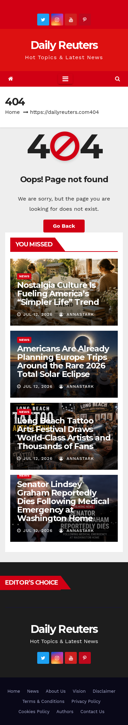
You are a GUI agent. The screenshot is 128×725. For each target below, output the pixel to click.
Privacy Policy (85, 701)
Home (12, 112)
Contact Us (92, 711)
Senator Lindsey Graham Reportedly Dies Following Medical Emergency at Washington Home (63, 501)
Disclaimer (104, 691)
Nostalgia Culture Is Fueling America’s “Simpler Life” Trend (58, 293)
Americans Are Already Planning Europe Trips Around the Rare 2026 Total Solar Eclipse (63, 361)
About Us (56, 691)
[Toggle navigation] (65, 79)
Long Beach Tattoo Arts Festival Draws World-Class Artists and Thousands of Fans (63, 433)
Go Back (64, 226)
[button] (117, 78)
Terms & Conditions (43, 701)
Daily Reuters (64, 45)
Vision (79, 691)
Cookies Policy (33, 711)
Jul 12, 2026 (38, 314)
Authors (64, 711)
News (24, 276)
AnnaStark (76, 314)
